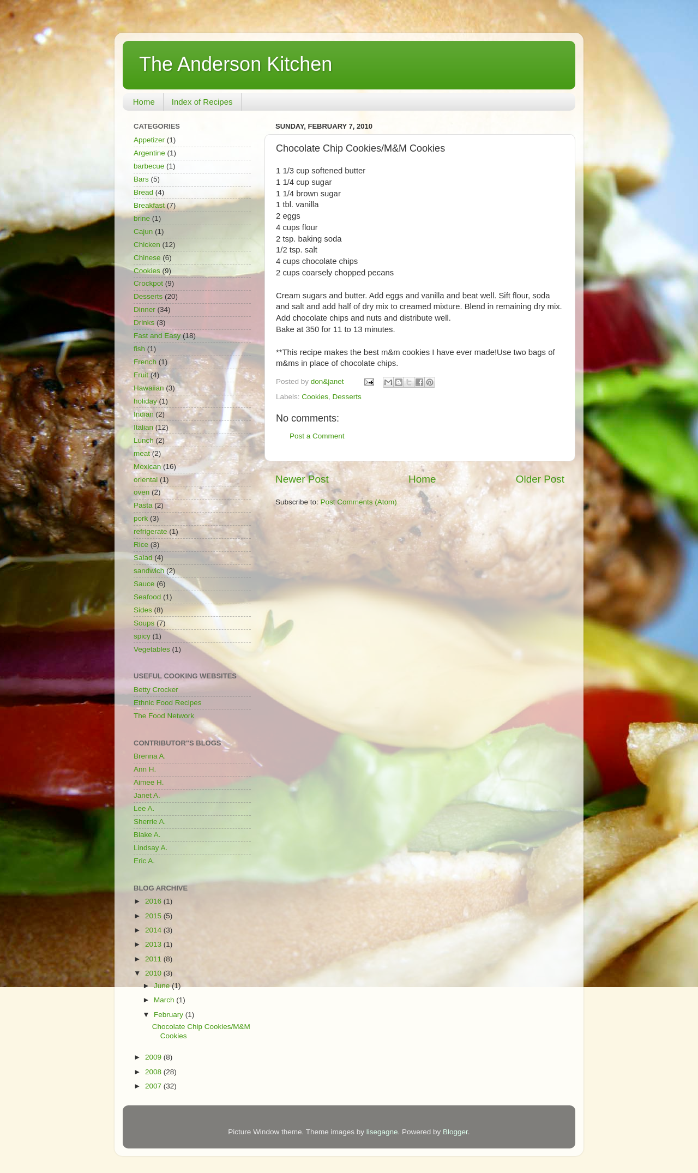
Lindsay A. (150, 848)
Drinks (144, 322)
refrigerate (150, 531)
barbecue (149, 166)
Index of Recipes (202, 101)
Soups (144, 623)
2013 (154, 944)
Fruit (141, 375)
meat (142, 453)
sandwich (149, 571)
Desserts (347, 397)
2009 (154, 1057)
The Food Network (164, 716)
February (169, 1014)
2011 (154, 959)
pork (141, 518)
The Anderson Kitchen (235, 64)
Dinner (144, 309)
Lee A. (144, 808)
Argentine (149, 153)
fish (139, 349)
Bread (143, 192)
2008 (154, 1072)
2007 (154, 1086)
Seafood (147, 597)
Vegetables (152, 649)
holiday (145, 401)
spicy (142, 636)
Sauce (144, 584)
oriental (146, 480)
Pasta (143, 505)
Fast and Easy (157, 336)
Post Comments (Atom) (359, 502)
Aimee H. (149, 782)
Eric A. (144, 861)
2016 (154, 901)
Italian (143, 427)
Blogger (455, 1132)
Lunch (144, 440)
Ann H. (145, 769)
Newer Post (302, 479)
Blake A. (147, 835)
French (145, 362)
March (165, 1000)
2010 (154, 973)
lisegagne (382, 1132)
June (163, 986)
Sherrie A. (150, 821)
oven (141, 492)
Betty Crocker (156, 689)
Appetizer (149, 140)
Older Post (540, 479)
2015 (154, 916)
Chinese (147, 258)
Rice (141, 544)
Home (144, 101)
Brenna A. (150, 756)
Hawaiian (149, 388)
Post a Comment (317, 436)
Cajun (143, 231)
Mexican (147, 466)
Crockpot (148, 283)
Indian (144, 414)
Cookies (315, 397)
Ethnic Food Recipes (168, 703)
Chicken (147, 244)
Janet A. (147, 795)
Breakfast (149, 205)
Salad (143, 558)
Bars (141, 179)
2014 (154, 930)
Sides (143, 610)
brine (142, 218)
